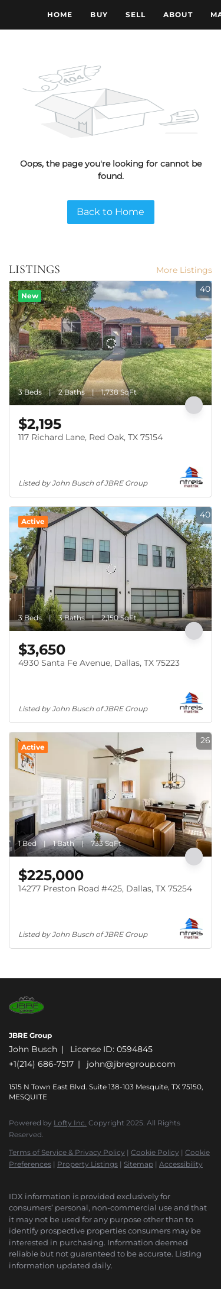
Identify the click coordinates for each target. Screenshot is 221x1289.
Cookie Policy (155, 1152)
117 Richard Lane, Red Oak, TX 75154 (90, 437)
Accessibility (181, 1164)
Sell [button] (136, 14)
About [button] (178, 14)
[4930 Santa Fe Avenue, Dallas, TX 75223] (110, 569)
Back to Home (110, 211)
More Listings (184, 270)
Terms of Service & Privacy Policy (67, 1152)
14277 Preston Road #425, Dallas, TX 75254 (105, 888)
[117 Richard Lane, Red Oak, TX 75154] (110, 343)
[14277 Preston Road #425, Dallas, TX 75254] (110, 795)
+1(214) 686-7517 (41, 1064)
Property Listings (87, 1164)
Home (59, 14)
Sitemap (138, 1164)
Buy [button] (98, 14)
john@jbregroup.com (131, 1064)
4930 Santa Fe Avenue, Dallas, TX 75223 (99, 662)
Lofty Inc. (70, 1122)
